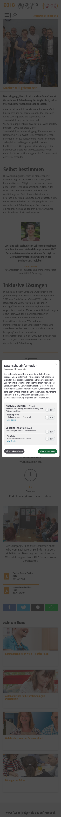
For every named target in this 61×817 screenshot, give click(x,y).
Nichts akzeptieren (14, 451)
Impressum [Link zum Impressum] (8, 369)
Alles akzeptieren (47, 451)
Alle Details (11, 420)
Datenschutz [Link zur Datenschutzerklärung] (20, 369)
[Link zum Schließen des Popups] (56, 364)
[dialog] (30, 408)
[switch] (50, 410)
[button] (47, 409)
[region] (30, 424)
